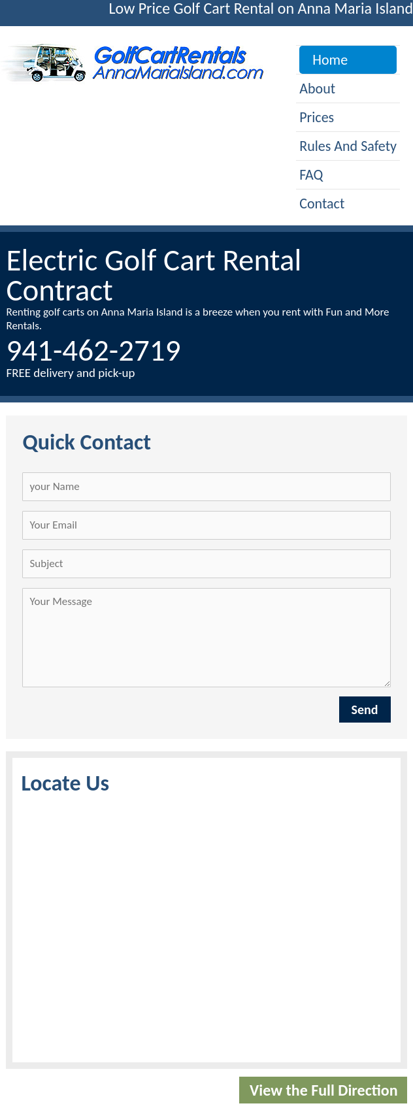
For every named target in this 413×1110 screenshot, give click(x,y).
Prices (316, 117)
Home (330, 60)
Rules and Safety (348, 146)
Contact (321, 203)
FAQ (311, 175)
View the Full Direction (323, 1090)
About (317, 88)
